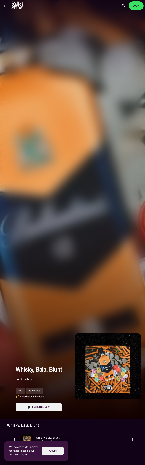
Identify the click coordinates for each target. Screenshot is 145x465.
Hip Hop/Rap (34, 390)
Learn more (20, 454)
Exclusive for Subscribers (32, 396)
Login (136, 5)
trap (20, 390)
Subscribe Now (41, 407)
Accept (53, 450)
